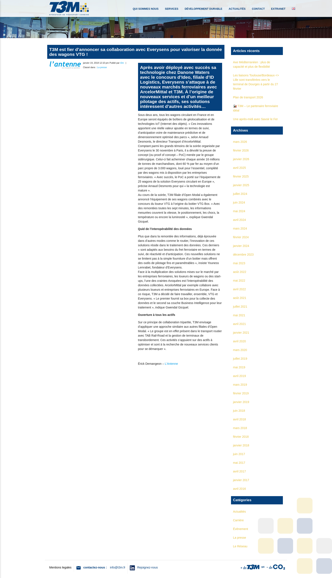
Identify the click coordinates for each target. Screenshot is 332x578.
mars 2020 (240, 350)
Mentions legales (60, 567)
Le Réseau (240, 546)
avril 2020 (239, 341)
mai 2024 (239, 211)
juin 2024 (239, 202)
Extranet (278, 8)
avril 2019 (239, 376)
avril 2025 (239, 167)
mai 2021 (239, 315)
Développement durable (203, 8)
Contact (258, 8)
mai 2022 (239, 280)
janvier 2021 (241, 332)
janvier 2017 (241, 480)
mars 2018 (240, 428)
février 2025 (241, 176)
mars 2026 (240, 141)
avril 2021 (239, 324)
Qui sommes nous (146, 8)
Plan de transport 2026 (248, 97)
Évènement (240, 529)
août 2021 (239, 298)
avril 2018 (239, 419)
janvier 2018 (241, 445)
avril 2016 (239, 488)
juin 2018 (239, 410)
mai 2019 (239, 367)
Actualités (237, 8)
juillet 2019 (240, 358)
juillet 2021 (240, 306)
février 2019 (241, 393)
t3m (122, 63)
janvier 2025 (241, 185)
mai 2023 (239, 263)
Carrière (238, 520)
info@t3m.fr (117, 567)
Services (171, 8)
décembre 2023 (243, 254)
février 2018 (241, 436)
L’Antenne (171, 363)
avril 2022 (239, 289)
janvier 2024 (241, 246)
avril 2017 (239, 471)
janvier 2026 (241, 159)
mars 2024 (240, 228)
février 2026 (241, 150)
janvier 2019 (241, 402)
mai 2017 (239, 462)
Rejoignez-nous (146, 567)
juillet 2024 (240, 193)
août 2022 (239, 272)
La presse (102, 67)
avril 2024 (239, 220)
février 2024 (241, 237)
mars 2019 (240, 384)
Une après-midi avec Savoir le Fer (255, 119)
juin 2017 (239, 454)
